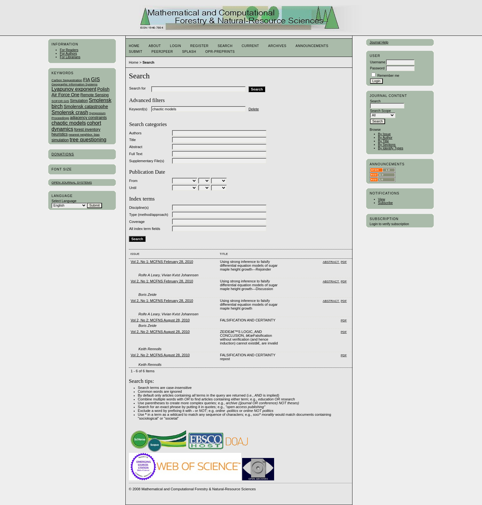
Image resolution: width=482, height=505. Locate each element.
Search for (137, 88)
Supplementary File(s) (146, 161)
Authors (135, 133)
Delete (254, 109)
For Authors (68, 53)
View (381, 199)
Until (132, 188)
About (155, 46)
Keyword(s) (138, 109)
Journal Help (379, 42)
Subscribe (385, 203)
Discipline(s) (139, 207)
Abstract (135, 147)
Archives (277, 46)
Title (132, 140)
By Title (383, 141)
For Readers (69, 50)
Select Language (63, 201)
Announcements (312, 46)
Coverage (137, 222)
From (133, 181)
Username (377, 62)
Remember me (388, 75)
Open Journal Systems (71, 182)
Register (199, 46)
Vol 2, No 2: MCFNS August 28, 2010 (160, 320)
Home (134, 46)
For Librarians (70, 57)
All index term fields (144, 229)
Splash (189, 51)
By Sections (387, 144)
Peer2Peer (162, 51)
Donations (62, 154)
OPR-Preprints (220, 51)
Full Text (135, 154)
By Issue (384, 134)
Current (250, 46)
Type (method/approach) (148, 215)
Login (175, 46)
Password (377, 68)
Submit (135, 51)
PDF (344, 262)
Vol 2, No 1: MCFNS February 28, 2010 (161, 262)
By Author (385, 137)
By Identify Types (390, 148)
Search (224, 46)
